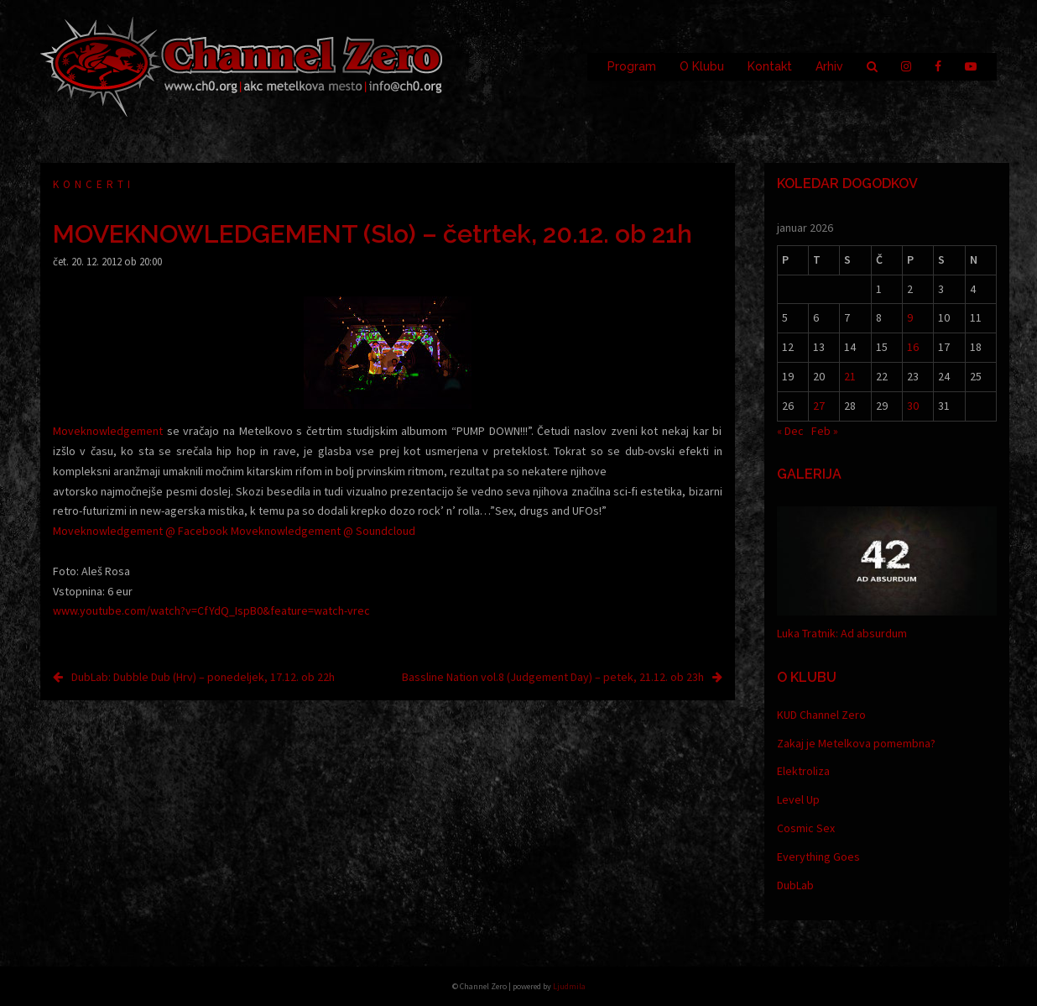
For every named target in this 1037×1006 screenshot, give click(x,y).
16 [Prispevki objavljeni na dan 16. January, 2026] (913, 346)
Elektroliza (803, 770)
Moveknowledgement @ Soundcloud (323, 530)
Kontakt (770, 66)
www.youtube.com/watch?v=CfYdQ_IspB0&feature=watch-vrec (211, 610)
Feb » (824, 430)
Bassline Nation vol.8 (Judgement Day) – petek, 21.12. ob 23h (553, 676)
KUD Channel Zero (821, 714)
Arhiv (829, 66)
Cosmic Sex (806, 828)
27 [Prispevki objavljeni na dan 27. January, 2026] (819, 405)
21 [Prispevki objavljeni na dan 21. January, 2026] (850, 376)
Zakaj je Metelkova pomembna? (856, 743)
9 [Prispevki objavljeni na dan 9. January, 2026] (910, 317)
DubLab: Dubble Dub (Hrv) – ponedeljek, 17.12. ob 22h (203, 676)
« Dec (790, 430)
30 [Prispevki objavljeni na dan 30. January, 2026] (913, 405)
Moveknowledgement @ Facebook (140, 530)
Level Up (798, 799)
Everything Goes (818, 856)
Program (631, 66)
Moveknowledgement (108, 430)
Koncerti (93, 184)
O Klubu (702, 66)
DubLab (795, 885)
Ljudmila (569, 986)
